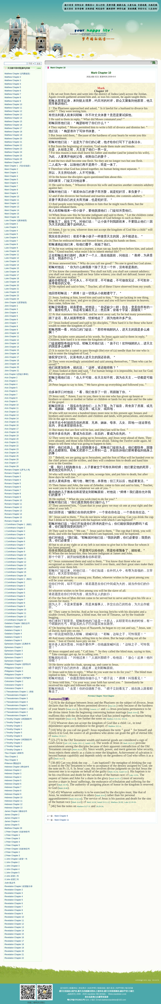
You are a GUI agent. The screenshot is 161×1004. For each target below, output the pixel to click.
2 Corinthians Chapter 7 (15, 599)
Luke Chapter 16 (12, 272)
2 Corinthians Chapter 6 (15, 596)
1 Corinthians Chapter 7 (15, 545)
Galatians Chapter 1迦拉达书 (17, 623)
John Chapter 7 (11, 323)
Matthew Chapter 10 (13, 104)
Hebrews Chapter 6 (13, 784)
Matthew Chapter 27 (13, 162)
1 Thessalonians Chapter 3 (16, 698)
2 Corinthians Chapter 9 (15, 606)
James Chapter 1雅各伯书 (16, 811)
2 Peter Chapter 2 (12, 852)
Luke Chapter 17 (12, 275)
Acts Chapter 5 (11, 388)
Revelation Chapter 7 (14, 907)
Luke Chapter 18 (12, 278)
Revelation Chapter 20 (14, 951)
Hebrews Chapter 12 (13, 804)
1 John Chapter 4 (12, 869)
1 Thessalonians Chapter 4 (16, 702)
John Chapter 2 (11, 306)
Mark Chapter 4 (11, 176)
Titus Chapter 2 (11, 756)
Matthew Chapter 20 (13, 138)
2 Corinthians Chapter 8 (15, 603)
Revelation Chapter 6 (14, 903)
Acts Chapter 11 (12, 408)
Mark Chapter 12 (12, 203)
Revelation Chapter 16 (14, 937)
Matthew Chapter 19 (13, 135)
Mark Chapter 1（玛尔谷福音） (18, 166)
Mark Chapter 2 (11, 169)
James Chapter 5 (12, 825)
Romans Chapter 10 (13, 500)
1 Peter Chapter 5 (12, 845)
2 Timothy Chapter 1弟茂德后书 (18, 739)
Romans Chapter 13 (13, 511)
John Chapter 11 (12, 336)
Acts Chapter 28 (12, 466)
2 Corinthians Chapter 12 (15, 616)
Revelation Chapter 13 (14, 927)
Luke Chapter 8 (11, 244)
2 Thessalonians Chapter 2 (16, 712)
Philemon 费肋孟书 (13, 763)
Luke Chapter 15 (12, 268)
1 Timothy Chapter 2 (13, 722)
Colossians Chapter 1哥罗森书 (18, 678)
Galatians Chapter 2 (13, 627)
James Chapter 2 (12, 815)
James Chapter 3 (12, 818)
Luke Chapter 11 (12, 254)
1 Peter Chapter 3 (12, 838)
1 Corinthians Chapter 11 (15, 558)
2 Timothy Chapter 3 (13, 746)
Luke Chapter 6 (11, 237)
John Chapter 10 (12, 333)
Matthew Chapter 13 (13, 114)
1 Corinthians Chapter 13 (15, 565)
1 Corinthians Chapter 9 (15, 552)
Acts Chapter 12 (12, 412)
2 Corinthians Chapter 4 (15, 589)
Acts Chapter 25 (12, 456)
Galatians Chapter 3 (13, 630)
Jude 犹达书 (10, 883)
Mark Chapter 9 (11, 193)
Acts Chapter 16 (12, 425)
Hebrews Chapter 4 (13, 777)
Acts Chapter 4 (11, 384)
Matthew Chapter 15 (13, 121)
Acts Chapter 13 (12, 415)
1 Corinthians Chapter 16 (15, 576)
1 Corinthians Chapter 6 (15, 541)
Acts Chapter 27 (12, 463)
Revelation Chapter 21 (14, 954)
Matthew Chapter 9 (13, 101)
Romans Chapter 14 (13, 514)
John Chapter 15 (12, 350)
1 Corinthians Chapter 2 (15, 528)
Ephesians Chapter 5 (14, 657)
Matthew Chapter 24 (13, 152)
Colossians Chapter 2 (14, 681)
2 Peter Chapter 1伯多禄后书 (17, 849)
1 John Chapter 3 (12, 866)
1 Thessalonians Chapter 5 (16, 705)
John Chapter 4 (11, 313)
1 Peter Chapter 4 (12, 842)
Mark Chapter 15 (12, 214)
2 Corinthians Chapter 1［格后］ (19, 579)
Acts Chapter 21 (12, 442)
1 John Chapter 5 (12, 873)
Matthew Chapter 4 (13, 84)
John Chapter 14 (12, 347)
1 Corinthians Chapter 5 (15, 538)
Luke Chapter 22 (12, 292)
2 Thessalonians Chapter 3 (16, 715)
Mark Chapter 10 (12, 196)
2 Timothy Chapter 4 (13, 750)
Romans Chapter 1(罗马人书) (17, 470)
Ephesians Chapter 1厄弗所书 (17, 644)
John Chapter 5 (11, 316)
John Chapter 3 (11, 309)
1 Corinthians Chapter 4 (15, 534)
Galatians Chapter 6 (13, 640)
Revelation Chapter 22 (14, 958)
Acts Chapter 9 (11, 401)
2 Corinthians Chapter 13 (15, 620)
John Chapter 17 (12, 357)
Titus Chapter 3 (11, 760)
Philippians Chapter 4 (14, 674)
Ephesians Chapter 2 (14, 647)
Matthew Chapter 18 (13, 132)
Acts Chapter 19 (12, 435)
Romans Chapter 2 (13, 473)
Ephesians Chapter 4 (14, 654)
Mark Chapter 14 (12, 210)
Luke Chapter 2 (11, 224)
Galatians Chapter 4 (13, 634)
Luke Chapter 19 (12, 282)
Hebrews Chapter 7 (13, 787)
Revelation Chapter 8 (14, 910)
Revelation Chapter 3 (14, 893)
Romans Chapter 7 (13, 490)
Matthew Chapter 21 (13, 142)
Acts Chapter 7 (11, 395)
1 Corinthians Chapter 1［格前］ (19, 524)
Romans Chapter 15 (13, 517)
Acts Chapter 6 (11, 391)
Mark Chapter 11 (12, 200)
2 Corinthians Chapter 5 (15, 593)
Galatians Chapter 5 (13, 637)
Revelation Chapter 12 (14, 924)
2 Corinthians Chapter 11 (15, 613)
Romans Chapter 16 (13, 521)
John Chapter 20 (12, 367)
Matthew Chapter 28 (13, 828)
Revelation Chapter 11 (14, 920)
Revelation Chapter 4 (14, 896)
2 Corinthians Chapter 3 (15, 586)
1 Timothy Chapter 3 (13, 726)
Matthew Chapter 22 (13, 145)
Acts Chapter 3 (11, 381)
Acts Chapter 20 (12, 439)
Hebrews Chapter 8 (13, 791)
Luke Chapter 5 (11, 234)
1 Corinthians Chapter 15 (15, 572)
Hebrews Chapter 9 (13, 794)
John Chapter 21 (12, 371)
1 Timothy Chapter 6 (13, 736)
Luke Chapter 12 (12, 258)
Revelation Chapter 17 (14, 941)
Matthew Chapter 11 (13, 108)
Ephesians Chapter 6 (14, 661)
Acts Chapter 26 (12, 459)
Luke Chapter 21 (12, 289)
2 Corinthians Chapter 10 (15, 610)
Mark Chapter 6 (11, 183)
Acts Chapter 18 (12, 432)
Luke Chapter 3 (11, 227)
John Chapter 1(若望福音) (16, 302)
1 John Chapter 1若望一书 (16, 859)
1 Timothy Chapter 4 (13, 729)
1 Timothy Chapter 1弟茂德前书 (18, 719)
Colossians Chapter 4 (14, 688)
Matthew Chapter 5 (13, 87)
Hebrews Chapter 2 (13, 770)
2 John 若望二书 (12, 876)
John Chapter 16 (12, 353)
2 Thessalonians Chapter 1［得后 (19, 709)
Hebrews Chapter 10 (13, 797)
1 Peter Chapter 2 (12, 835)
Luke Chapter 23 (12, 295)
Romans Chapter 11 (13, 504)
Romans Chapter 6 (13, 487)
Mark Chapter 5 (11, 179)
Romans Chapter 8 (13, 493)
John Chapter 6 (11, 319)
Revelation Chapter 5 (14, 900)
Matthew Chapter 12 (13, 111)
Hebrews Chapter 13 (13, 808)
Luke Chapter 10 (12, 251)
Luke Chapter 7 (11, 241)
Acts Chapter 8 (11, 398)
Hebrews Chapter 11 (13, 801)
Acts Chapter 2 (11, 377)
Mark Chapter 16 (12, 217)
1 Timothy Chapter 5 (13, 732)
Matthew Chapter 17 (13, 128)
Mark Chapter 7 (11, 186)
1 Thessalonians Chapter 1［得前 (19, 692)
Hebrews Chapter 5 (13, 780)
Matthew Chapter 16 (13, 125)
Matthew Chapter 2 (13, 77)
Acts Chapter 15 (12, 422)
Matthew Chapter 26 (13, 159)
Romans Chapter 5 (13, 483)
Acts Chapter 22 (12, 446)
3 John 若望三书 (12, 879)
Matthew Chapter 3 (13, 80)
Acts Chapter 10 (12, 405)
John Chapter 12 (12, 340)
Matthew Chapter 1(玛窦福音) (17, 74)
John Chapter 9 (11, 330)
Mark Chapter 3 (11, 172)
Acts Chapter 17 (12, 429)
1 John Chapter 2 (12, 862)
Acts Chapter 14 (12, 418)
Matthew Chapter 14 (13, 118)
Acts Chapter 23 (12, 449)
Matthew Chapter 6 (13, 91)
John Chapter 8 (11, 326)
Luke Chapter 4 (11, 231)
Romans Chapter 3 (13, 476)
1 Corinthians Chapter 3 (15, 531)
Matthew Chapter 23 (13, 149)
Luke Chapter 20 (12, 285)
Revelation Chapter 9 (14, 913)
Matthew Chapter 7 (13, 94)
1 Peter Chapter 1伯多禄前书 (17, 832)
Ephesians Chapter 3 (14, 651)
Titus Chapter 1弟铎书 (14, 753)
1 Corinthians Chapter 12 (15, 562)
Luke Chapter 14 (12, 265)
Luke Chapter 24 (12, 299)
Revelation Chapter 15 (14, 934)
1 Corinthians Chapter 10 (15, 555)
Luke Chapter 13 (12, 261)
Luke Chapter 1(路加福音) (16, 220)
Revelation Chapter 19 (14, 948)
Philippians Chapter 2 (14, 668)
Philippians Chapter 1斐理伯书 (18, 664)
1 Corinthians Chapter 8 (15, 548)
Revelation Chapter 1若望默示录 (19, 886)
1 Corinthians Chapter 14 (15, 569)
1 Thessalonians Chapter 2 (16, 695)
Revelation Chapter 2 (14, 890)
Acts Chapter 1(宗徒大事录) (16, 374)
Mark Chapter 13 (12, 207)
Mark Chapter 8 (11, 190)
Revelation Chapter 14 (14, 931)
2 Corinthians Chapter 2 (15, 582)
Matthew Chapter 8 (13, 97)
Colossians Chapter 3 (14, 685)
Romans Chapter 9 (13, 497)
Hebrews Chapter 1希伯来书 (17, 767)
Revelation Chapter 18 (14, 944)
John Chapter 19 (12, 364)
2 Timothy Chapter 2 (13, 743)
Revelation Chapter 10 (14, 917)
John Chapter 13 (12, 343)
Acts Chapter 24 (12, 453)
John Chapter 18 (12, 360)
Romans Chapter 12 (13, 507)
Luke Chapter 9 (11, 248)
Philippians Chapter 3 (14, 671)
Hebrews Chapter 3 (13, 773)
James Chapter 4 (12, 821)
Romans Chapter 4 (13, 480)
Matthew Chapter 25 (13, 156)
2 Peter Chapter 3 (12, 855)
